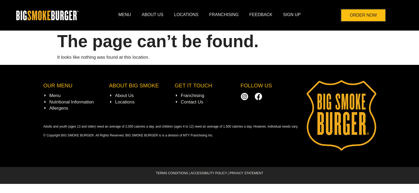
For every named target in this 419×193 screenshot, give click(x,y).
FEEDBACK (260, 14)
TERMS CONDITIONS (172, 173)
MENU (124, 14)
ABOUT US (153, 14)
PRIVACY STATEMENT (246, 173)
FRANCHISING (224, 14)
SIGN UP (292, 14)
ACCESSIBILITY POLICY (209, 173)
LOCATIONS (186, 14)
